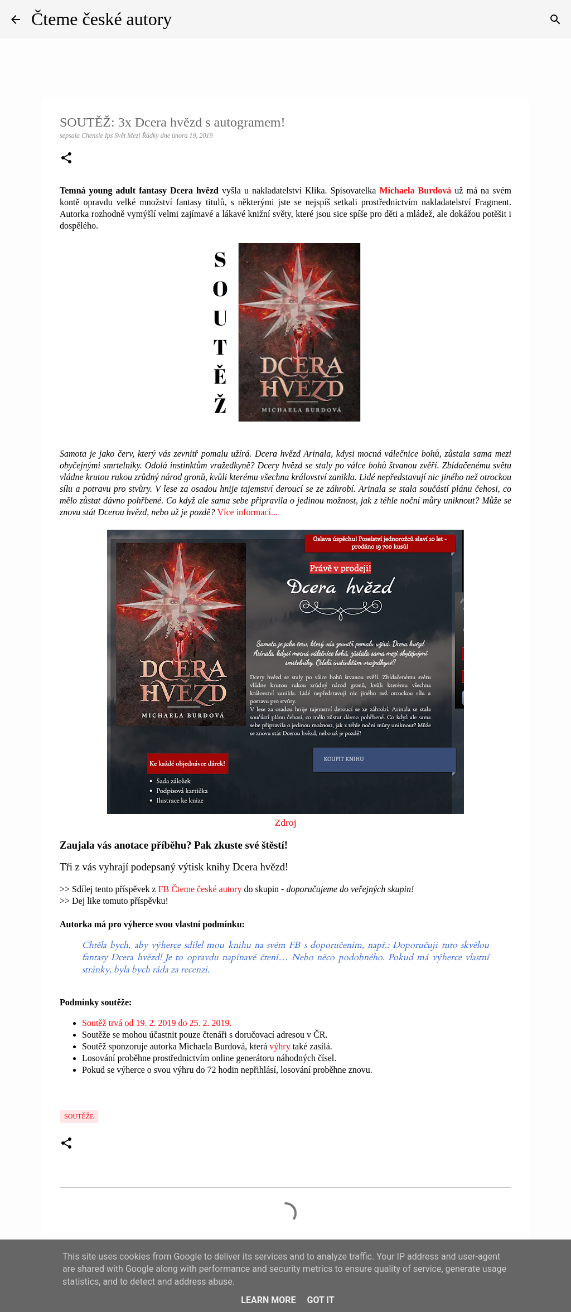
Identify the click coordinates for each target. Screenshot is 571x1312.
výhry (279, 1046)
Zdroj (285, 822)
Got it (320, 1300)
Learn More (268, 1300)
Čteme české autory (101, 19)
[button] (66, 159)
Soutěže (79, 1116)
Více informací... (247, 512)
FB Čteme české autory (200, 889)
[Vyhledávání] (555, 19)
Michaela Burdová (415, 190)
